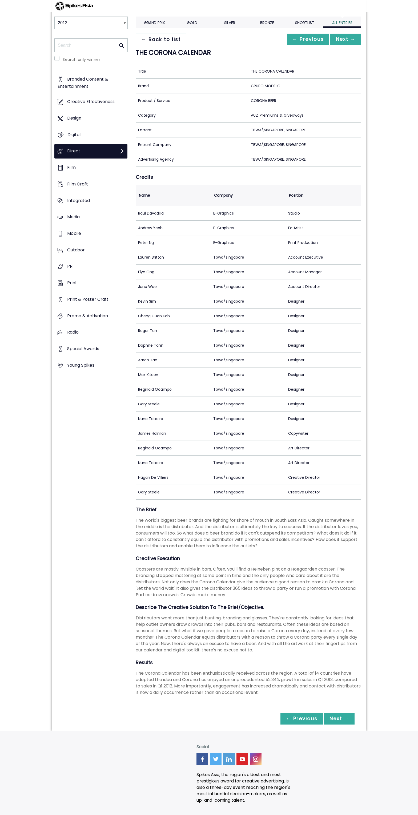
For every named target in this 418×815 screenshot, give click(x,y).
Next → (345, 39)
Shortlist (304, 22)
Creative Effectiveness (91, 102)
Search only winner (81, 59)
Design (74, 118)
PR (70, 266)
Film (71, 167)
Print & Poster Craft (87, 299)
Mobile (74, 233)
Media (73, 217)
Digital (74, 135)
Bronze (267, 22)
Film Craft (77, 184)
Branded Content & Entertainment (83, 83)
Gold (192, 22)
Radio (73, 332)
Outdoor (76, 250)
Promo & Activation (87, 316)
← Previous (305, 39)
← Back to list (162, 39)
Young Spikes (80, 365)
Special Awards (83, 349)
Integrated (78, 200)
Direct (73, 151)
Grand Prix (154, 22)
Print (72, 283)
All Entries (342, 22)
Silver (229, 22)
